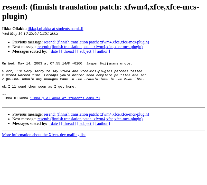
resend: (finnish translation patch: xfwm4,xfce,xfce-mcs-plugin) (96, 42)
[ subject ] (85, 51)
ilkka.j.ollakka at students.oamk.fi (55, 28)
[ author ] (102, 51)
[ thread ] (68, 51)
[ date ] (54, 51)
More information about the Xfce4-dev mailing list (44, 143)
